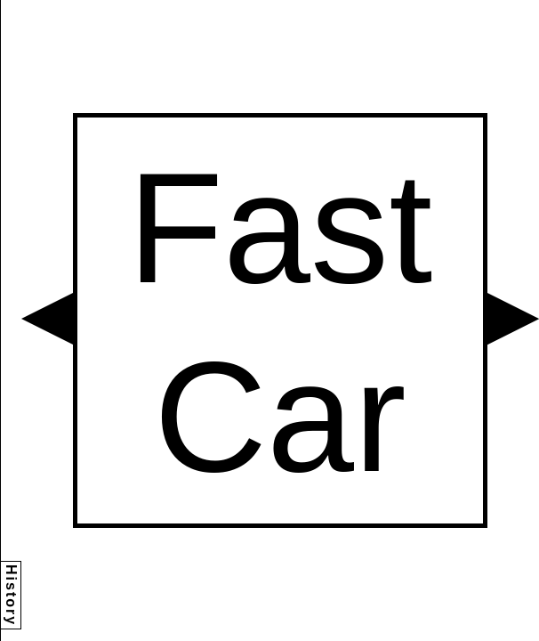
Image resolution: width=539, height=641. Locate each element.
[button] (47, 319)
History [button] (11, 595)
